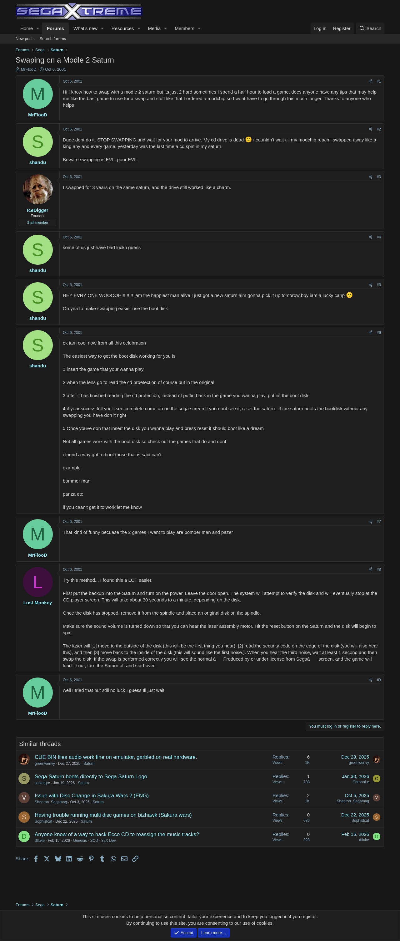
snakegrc (42, 783)
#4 (379, 237)
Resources (123, 28)
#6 (379, 332)
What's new (85, 28)
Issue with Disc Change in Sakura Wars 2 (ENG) (92, 796)
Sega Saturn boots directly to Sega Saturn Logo (91, 777)
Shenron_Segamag (51, 802)
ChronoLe (360, 782)
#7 (379, 521)
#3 (379, 177)
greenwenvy (45, 763)
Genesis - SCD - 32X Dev (94, 840)
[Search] (370, 28)
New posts (25, 38)
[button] (37, 28)
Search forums (53, 38)
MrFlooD (29, 69)
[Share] (371, 81)
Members (184, 28)
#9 (379, 680)
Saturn (88, 763)
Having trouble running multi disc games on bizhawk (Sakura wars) (113, 815)
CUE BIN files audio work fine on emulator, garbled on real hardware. (116, 757)
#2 (379, 129)
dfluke (40, 840)
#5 (379, 285)
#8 (379, 569)
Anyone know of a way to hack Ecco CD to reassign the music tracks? (117, 834)
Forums (55, 28)
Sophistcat (43, 821)
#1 (379, 81)
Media (154, 28)
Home (26, 28)
